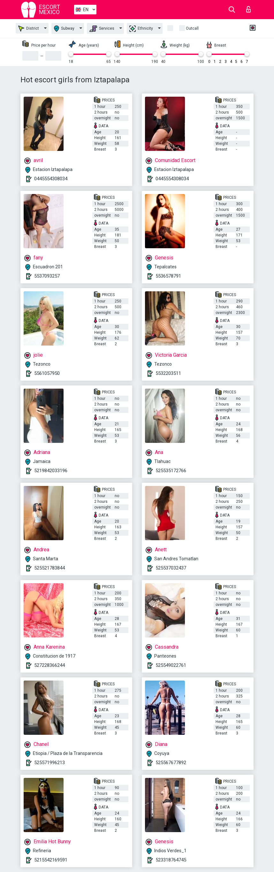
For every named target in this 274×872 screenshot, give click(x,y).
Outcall (192, 28)
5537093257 (47, 276)
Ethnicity (141, 29)
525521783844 (49, 568)
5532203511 (168, 373)
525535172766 (171, 470)
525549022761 (171, 665)
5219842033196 (50, 470)
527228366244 (49, 665)
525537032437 (171, 568)
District (28, 29)
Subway (64, 28)
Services (101, 29)
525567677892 (171, 762)
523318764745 (171, 860)
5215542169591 (50, 860)
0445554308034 (50, 179)
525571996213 (49, 762)
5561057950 (47, 373)
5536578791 (168, 276)
